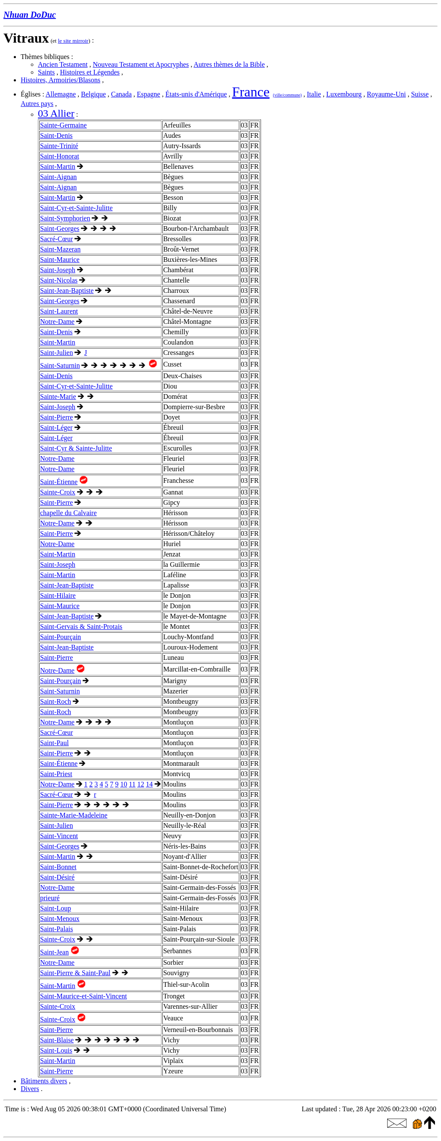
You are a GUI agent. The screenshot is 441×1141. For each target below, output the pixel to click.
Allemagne (61, 94)
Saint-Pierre (56, 417)
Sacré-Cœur (56, 239)
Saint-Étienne (59, 481)
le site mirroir (73, 40)
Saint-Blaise (57, 1040)
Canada (121, 94)
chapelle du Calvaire (68, 512)
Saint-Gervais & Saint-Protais (81, 626)
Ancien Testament (62, 64)
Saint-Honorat (59, 156)
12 (140, 784)
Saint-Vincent (59, 835)
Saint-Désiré (57, 877)
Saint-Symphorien (65, 218)
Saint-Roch (55, 701)
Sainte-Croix (57, 492)
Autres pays (37, 103)
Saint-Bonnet (58, 867)
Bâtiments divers (44, 1081)
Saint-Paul (54, 742)
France (251, 91)
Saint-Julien (56, 352)
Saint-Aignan (58, 176)
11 (132, 784)
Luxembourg (343, 94)
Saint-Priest (56, 773)
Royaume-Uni (386, 94)
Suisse (420, 94)
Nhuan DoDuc (29, 14)
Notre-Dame (57, 321)
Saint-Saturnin (60, 365)
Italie (314, 94)
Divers (30, 1088)
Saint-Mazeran (60, 249)
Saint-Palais (56, 929)
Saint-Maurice (60, 259)
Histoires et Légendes (90, 72)
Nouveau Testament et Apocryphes (141, 64)
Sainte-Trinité (59, 145)
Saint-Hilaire (58, 595)
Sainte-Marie (58, 396)
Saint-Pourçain (60, 636)
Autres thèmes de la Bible (229, 64)
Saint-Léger (56, 427)
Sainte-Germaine (63, 125)
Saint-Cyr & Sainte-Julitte (76, 448)
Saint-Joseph (57, 270)
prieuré (49, 898)
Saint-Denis (56, 135)
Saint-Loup (55, 908)
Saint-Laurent (59, 311)
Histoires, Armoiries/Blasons (60, 80)
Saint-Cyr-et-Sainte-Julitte (76, 207)
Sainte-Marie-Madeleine (73, 815)
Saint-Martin (57, 166)
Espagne (148, 94)
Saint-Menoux (60, 918)
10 (123, 784)
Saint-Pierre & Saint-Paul (75, 972)
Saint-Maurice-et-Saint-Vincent (83, 996)
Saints (46, 72)
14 (149, 784)
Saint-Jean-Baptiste (66, 290)
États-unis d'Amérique (196, 94)
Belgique (93, 94)
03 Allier (56, 113)
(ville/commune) (287, 95)
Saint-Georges (59, 228)
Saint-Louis (56, 1050)
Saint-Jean (54, 952)
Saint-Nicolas (59, 280)
